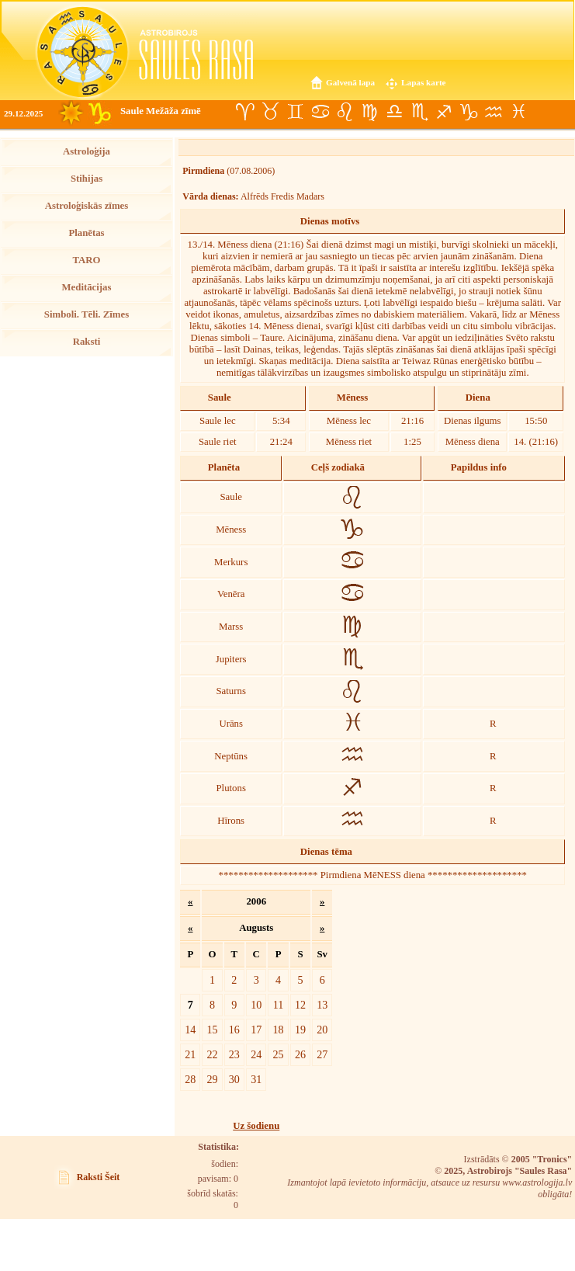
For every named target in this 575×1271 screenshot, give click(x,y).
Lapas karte (423, 82)
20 (322, 1029)
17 (256, 1029)
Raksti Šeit (98, 1177)
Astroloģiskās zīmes (86, 205)
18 (278, 1029)
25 (278, 1054)
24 (256, 1054)
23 (234, 1054)
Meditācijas (87, 287)
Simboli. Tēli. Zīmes (86, 314)
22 (211, 1054)
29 (211, 1079)
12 (300, 1004)
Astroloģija (86, 151)
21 (190, 1054)
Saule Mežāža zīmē (160, 111)
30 (234, 1079)
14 (190, 1029)
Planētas (86, 232)
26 (300, 1054)
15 (211, 1029)
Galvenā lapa (350, 82)
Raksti (87, 341)
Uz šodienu (256, 1125)
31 (256, 1079)
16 (234, 1029)
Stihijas (86, 178)
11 (278, 1004)
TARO (86, 260)
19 (300, 1029)
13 (322, 1004)
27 (322, 1054)
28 (190, 1079)
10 (256, 1004)
